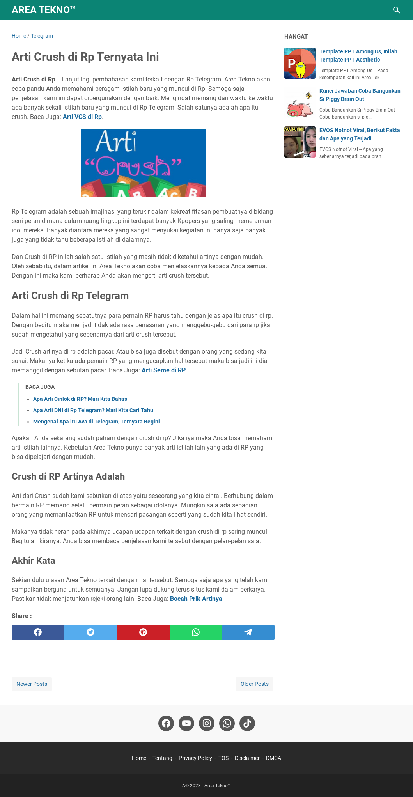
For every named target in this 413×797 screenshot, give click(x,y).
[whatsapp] (196, 632)
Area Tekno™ (44, 10)
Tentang (162, 758)
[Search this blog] (396, 10)
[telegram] (248, 632)
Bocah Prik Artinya (196, 598)
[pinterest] (143, 632)
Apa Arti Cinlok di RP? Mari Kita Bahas (80, 399)
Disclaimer (247, 758)
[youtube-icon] (186, 723)
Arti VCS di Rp (82, 116)
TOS (223, 758)
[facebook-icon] (166, 723)
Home (139, 758)
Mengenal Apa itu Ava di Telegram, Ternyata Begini (96, 421)
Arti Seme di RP (164, 370)
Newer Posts (31, 684)
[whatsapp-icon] (227, 723)
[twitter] (90, 632)
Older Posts (255, 684)
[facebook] (38, 632)
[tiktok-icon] (247, 723)
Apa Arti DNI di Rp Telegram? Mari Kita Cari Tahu (93, 410)
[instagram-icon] (206, 723)
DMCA (273, 758)
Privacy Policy (195, 758)
